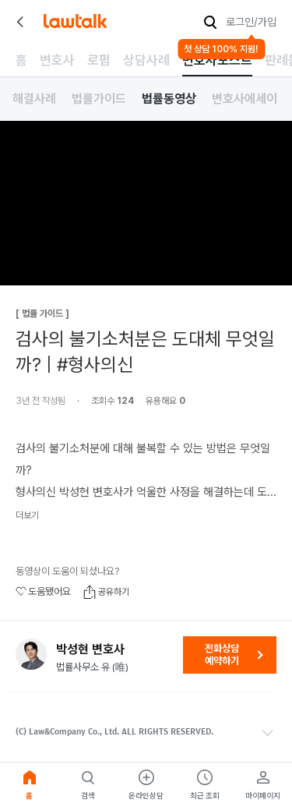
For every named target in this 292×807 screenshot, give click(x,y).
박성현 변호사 (90, 649)
